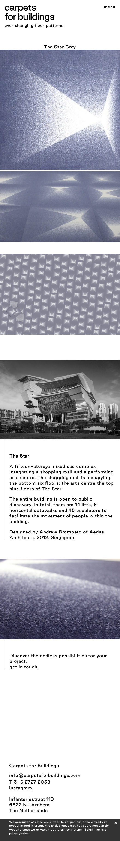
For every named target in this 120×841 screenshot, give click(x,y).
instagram (20, 787)
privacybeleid (19, 833)
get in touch (23, 666)
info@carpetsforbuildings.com (45, 775)
